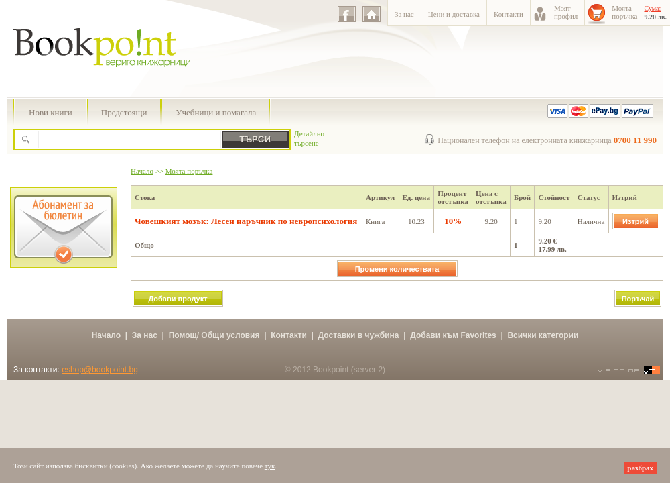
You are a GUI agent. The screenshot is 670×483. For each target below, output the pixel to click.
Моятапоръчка (624, 12)
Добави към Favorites (453, 335)
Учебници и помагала (216, 112)
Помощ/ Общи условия (214, 335)
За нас (404, 14)
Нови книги (50, 112)
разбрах (640, 468)
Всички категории (542, 335)
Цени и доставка (454, 14)
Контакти (508, 14)
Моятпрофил (566, 12)
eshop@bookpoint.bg (100, 369)
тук (270, 466)
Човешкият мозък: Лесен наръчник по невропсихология (246, 221)
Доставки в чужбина (358, 335)
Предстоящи (124, 112)
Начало (142, 171)
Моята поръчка (189, 171)
